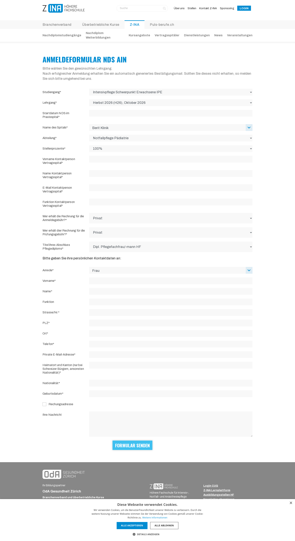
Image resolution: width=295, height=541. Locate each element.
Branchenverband (57, 25)
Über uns (179, 8)
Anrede (47, 270)
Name (47, 291)
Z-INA (134, 25)
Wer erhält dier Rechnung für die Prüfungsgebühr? (64, 232)
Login (244, 8)
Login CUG (210, 485)
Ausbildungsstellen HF (218, 494)
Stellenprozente (53, 148)
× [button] (290, 503)
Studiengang (51, 92)
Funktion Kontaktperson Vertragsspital (59, 203)
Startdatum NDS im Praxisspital (56, 115)
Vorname (48, 280)
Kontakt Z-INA (208, 8)
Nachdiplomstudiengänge (62, 35)
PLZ (45, 322)
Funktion (48, 301)
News (218, 35)
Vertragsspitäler (167, 35)
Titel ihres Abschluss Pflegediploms (56, 246)
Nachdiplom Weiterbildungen (98, 35)
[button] (147, 534)
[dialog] (147, 520)
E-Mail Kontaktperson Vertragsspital (57, 189)
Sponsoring (227, 8)
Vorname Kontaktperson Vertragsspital (59, 160)
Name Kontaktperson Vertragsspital (57, 175)
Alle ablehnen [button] (164, 525)
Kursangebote (139, 35)
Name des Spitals (54, 127)
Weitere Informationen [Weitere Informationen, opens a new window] (154, 517)
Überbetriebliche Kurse (100, 25)
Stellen (192, 8)
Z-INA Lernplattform (216, 490)
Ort (45, 333)
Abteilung (49, 138)
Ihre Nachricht (52, 414)
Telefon (48, 344)
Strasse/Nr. (50, 312)
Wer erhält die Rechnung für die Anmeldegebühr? (63, 218)
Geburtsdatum (52, 393)
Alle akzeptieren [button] (132, 525)
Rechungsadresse (61, 404)
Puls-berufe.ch (162, 25)
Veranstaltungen (239, 35)
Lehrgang (49, 102)
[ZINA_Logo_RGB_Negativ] (164, 486)
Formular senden (132, 445)
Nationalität (51, 383)
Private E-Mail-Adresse (58, 354)
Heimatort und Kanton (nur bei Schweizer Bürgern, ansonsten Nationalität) (63, 368)
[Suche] (142, 8)
